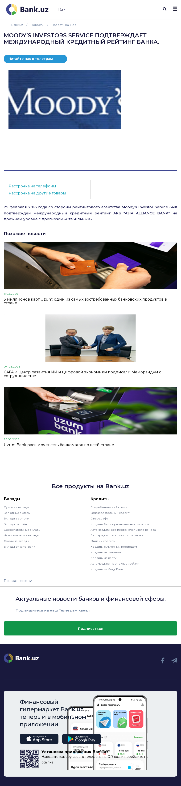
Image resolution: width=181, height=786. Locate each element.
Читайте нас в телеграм (30, 59)
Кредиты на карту (103, 558)
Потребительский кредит (109, 507)
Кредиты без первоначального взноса (119, 524)
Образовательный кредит (109, 513)
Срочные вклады (16, 541)
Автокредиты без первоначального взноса (123, 529)
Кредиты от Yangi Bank (106, 569)
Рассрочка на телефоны (32, 186)
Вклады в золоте (16, 518)
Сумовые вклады (16, 507)
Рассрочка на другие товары (37, 193)
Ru (62, 9)
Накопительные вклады (21, 535)
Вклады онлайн (15, 524)
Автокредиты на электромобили (115, 563)
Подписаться (90, 628)
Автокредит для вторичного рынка (116, 535)
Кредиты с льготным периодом (113, 546)
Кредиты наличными (105, 552)
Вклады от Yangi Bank (19, 546)
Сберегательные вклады (22, 529)
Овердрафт (99, 518)
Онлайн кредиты (102, 541)
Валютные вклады (17, 513)
